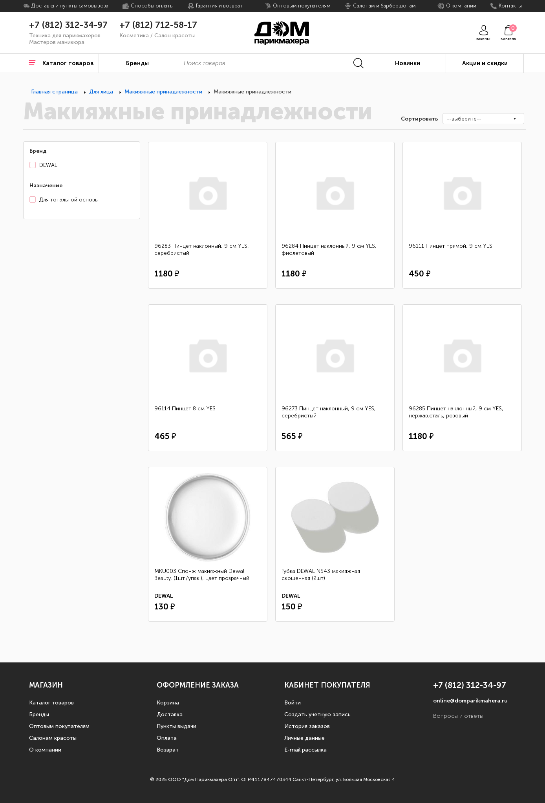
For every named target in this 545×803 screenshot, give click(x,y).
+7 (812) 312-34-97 (68, 25)
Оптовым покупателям (59, 726)
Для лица (101, 91)
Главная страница (54, 91)
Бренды (39, 714)
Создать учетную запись (317, 714)
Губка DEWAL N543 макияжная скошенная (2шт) (321, 575)
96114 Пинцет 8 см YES (185, 408)
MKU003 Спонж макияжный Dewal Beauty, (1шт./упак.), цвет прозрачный (201, 575)
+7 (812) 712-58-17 (158, 25)
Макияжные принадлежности (163, 91)
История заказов (307, 726)
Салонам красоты (53, 738)
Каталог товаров (51, 702)
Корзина (168, 702)
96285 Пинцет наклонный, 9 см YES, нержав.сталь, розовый (456, 412)
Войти (292, 702)
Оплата (167, 738)
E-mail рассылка (305, 749)
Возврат (168, 749)
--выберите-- (464, 118)
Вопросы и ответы (458, 716)
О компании (45, 749)
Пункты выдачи (176, 726)
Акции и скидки (485, 63)
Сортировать (418, 118)
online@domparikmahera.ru (470, 700)
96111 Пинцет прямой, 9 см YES (450, 246)
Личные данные (304, 738)
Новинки (407, 63)
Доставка (170, 714)
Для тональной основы (69, 199)
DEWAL (48, 165)
